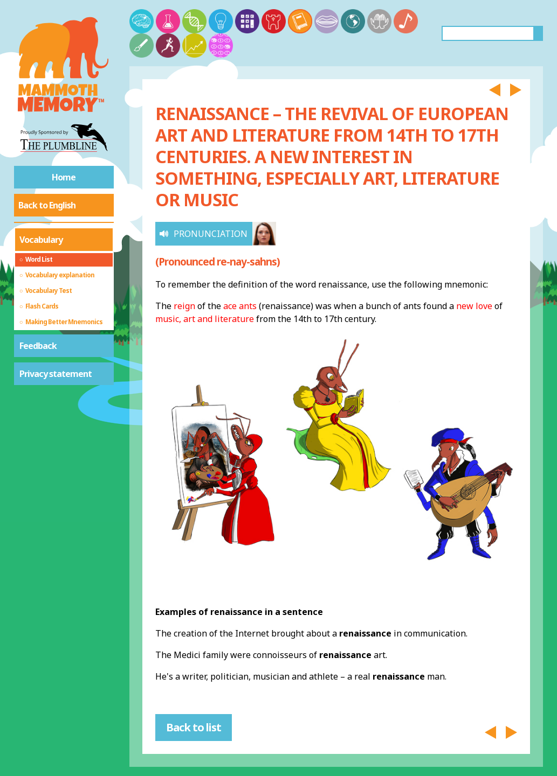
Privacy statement (55, 374)
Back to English (46, 205)
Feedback (38, 346)
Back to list (193, 727)
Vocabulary (41, 240)
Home (63, 177)
